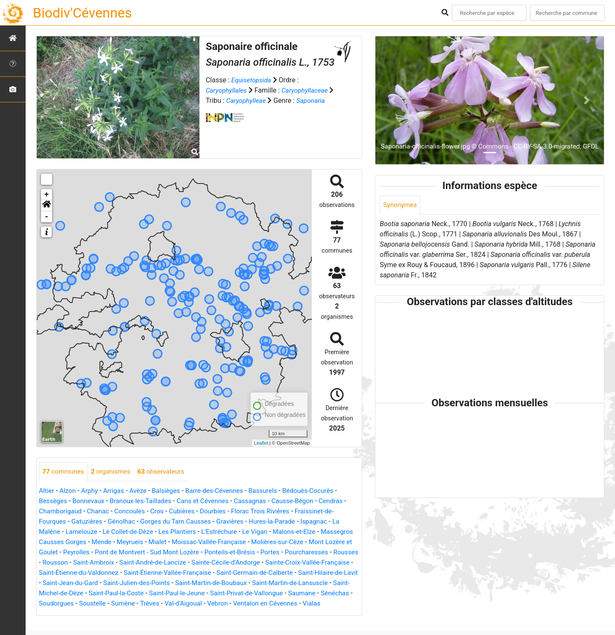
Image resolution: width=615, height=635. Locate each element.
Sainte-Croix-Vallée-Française (83, 573)
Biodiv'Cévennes (82, 13)
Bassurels (272, 491)
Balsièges (170, 491)
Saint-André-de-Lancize (236, 563)
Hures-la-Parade (281, 522)
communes (64, 472)
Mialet (197, 542)
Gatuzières (89, 522)
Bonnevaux (90, 501)
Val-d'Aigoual (339, 604)
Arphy (91, 491)
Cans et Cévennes (209, 501)
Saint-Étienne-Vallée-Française (267, 573)
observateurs (165, 472)
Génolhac (124, 522)
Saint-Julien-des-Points (273, 583)
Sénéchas (169, 604)
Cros (162, 511)
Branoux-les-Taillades (144, 501)
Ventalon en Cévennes (103, 614)
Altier (47, 491)
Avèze (141, 491)
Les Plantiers (182, 532)
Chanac (100, 511)
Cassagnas (259, 501)
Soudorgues (207, 604)
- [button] (46, 217)
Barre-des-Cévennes (220, 491)
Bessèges (53, 501)
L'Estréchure (227, 532)
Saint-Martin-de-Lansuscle (120, 593)
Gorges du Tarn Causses (181, 522)
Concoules (133, 511)
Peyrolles (125, 552)
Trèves (304, 604)
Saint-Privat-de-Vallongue (77, 604)
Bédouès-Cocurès (318, 491)
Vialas (151, 614)
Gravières (237, 522)
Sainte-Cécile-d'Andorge (312, 563)
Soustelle (245, 604)
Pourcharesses (61, 563)
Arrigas (116, 491)
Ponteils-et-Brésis (284, 552)
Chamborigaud (61, 511)
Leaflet (261, 443)
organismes (113, 472)
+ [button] (46, 194)
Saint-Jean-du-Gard (204, 583)
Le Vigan (264, 532)
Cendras (342, 501)
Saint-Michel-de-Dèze (197, 593)
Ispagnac (325, 522)
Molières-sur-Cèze (323, 542)
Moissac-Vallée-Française (251, 542)
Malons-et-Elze (304, 532)
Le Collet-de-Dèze (131, 532)
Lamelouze (83, 532)
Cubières (187, 511)
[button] (46, 205)
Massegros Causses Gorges (81, 542)
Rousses (102, 563)
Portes (327, 552)
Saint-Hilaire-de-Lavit (138, 583)
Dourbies (219, 511)
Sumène (276, 604)
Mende (139, 542)
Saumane (134, 604)
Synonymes (400, 205)
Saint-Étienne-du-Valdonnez (174, 573)
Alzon (68, 491)
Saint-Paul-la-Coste (263, 593)
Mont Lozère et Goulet (72, 552)
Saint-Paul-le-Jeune (326, 593)
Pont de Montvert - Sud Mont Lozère (198, 552)
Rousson (134, 563)
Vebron (53, 614)
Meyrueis (169, 542)
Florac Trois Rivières (268, 511)
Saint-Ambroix (174, 563)
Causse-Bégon (303, 501)
